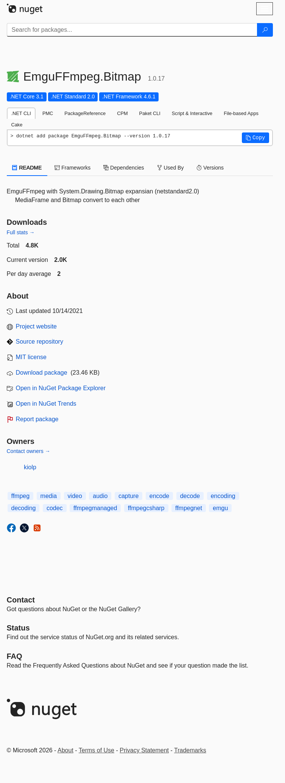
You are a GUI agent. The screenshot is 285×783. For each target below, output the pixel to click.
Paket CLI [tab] (149, 113)
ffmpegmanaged (95, 508)
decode (190, 496)
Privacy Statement (144, 750)
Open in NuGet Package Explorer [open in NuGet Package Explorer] (61, 388)
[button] (255, 137)
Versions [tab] (210, 167)
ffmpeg (20, 496)
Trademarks (190, 750)
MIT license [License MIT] (31, 357)
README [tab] (27, 167)
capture (128, 496)
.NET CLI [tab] (21, 113)
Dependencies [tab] (123, 167)
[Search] (265, 30)
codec (55, 508)
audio (100, 496)
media (48, 496)
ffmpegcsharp (146, 508)
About (65, 750)
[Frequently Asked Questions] (14, 656)
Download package (41, 372)
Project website (36, 326)
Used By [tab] (170, 167)
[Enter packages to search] (132, 30)
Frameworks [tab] (72, 167)
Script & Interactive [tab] (192, 113)
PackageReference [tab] (85, 113)
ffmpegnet (188, 508)
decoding (23, 508)
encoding (223, 496)
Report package (37, 419)
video (75, 496)
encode (160, 496)
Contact (21, 600)
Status (18, 628)
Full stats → (21, 232)
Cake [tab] (17, 125)
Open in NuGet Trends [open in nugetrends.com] (46, 403)
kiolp (30, 467)
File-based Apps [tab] (241, 113)
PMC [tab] (47, 113)
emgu (220, 508)
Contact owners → (28, 451)
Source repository (39, 341)
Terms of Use (96, 750)
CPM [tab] (122, 113)
